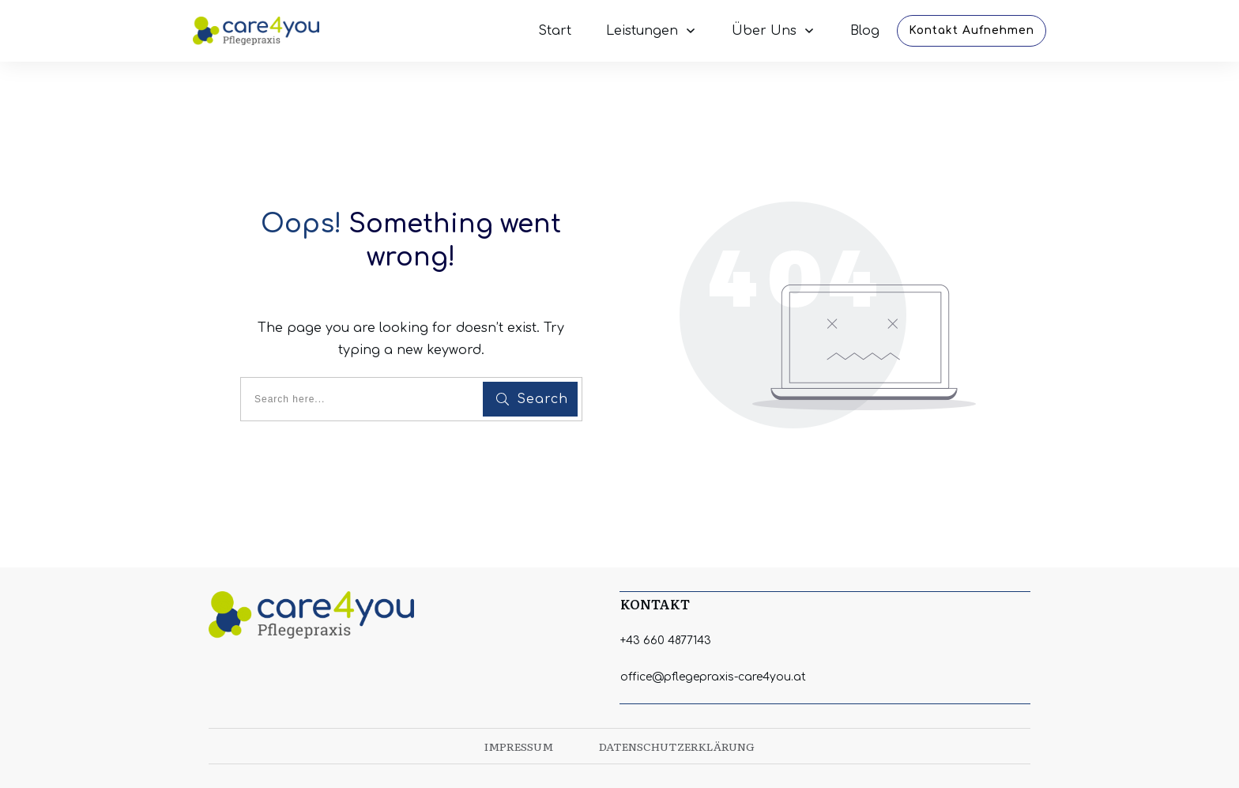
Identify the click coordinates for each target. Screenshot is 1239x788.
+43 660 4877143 (665, 641)
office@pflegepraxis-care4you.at (713, 677)
